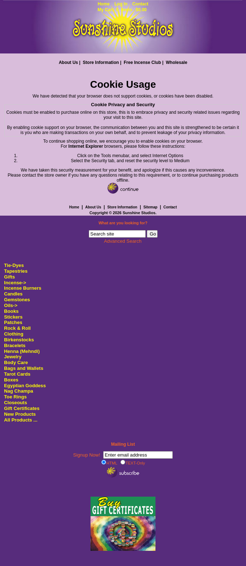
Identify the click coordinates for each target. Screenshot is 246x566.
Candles (13, 294)
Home (104, 4)
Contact (140, 4)
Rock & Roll (17, 328)
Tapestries (15, 271)
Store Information (101, 62)
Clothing (13, 334)
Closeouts (15, 402)
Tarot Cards (17, 374)
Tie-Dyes (14, 265)
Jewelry (12, 356)
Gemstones (17, 299)
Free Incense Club (142, 62)
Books (11, 311)
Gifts (9, 277)
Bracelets (14, 345)
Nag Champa (18, 391)
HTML (109, 462)
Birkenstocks (19, 339)
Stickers (13, 317)
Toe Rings (15, 396)
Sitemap (150, 207)
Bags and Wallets (23, 368)
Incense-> (15, 282)
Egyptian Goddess (25, 385)
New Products (20, 414)
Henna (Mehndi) (22, 351)
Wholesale (176, 62)
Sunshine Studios (139, 213)
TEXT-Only (132, 462)
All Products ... (20, 420)
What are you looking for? (123, 223)
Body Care (16, 362)
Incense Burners (22, 288)
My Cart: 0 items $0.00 (121, 9)
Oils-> (10, 305)
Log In (120, 4)
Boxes (11, 380)
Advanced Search (122, 241)
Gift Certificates (21, 408)
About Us (68, 62)
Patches (13, 322)
